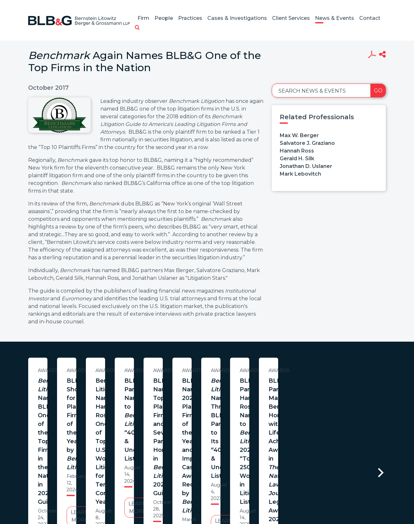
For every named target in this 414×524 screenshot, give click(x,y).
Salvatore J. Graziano (307, 143)
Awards (90, 370)
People (163, 18)
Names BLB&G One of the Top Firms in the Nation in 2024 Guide (90, 389)
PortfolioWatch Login (285, 502)
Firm (143, 18)
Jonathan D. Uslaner (306, 166)
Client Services (291, 18)
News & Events (334, 18)
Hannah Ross (297, 151)
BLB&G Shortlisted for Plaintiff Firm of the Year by (223, 389)
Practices (190, 18)
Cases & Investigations (237, 18)
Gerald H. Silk (297, 158)
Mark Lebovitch (300, 174)
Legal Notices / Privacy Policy (195, 502)
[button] (137, 28)
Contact (369, 18)
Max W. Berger (299, 135)
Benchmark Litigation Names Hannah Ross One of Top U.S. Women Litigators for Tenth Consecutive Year (357, 393)
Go (378, 90)
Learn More (90, 430)
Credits (245, 502)
